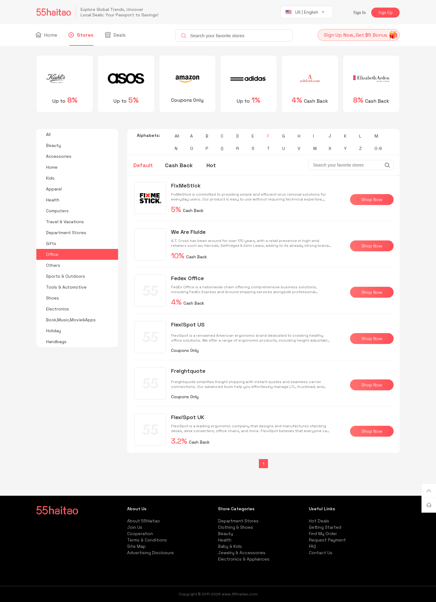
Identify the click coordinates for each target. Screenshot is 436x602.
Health (52, 200)
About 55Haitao (143, 521)
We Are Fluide (188, 231)
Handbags (56, 341)
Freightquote (188, 370)
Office (52, 254)
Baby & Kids (230, 546)
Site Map (136, 546)
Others (53, 265)
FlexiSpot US (188, 324)
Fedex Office (187, 278)
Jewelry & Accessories (242, 552)
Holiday (53, 330)
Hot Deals (319, 521)
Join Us (134, 527)
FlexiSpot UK (187, 417)
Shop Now (372, 199)
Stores (81, 35)
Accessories (58, 156)
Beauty (53, 145)
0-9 (378, 148)
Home (46, 35)
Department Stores (66, 232)
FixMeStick (186, 185)
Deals (116, 35)
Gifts (51, 243)
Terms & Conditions (147, 540)
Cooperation (140, 533)
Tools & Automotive (66, 287)
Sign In (359, 12)
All (48, 134)
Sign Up (385, 12)
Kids (50, 178)
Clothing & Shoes (235, 527)
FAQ (312, 546)
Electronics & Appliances (243, 559)
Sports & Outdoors (65, 276)
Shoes (52, 298)
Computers (57, 210)
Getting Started (325, 527)
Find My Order (323, 533)
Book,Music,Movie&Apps (71, 319)
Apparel (54, 189)
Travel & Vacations (65, 221)
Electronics (57, 309)
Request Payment (327, 540)
